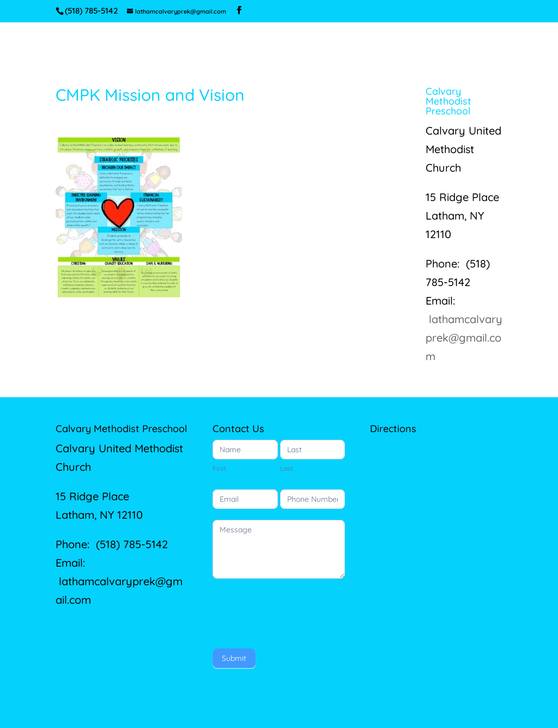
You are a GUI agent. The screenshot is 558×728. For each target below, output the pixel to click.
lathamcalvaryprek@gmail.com (464, 337)
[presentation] (295, 611)
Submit (234, 658)
